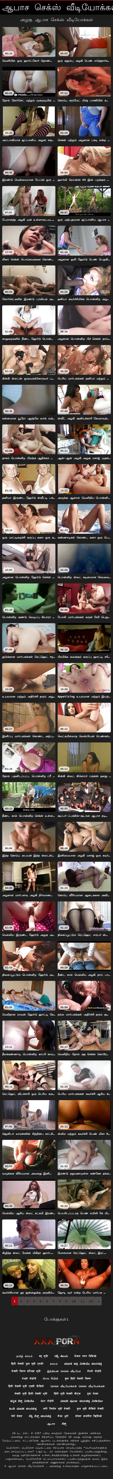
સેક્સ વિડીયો (50, 1378)
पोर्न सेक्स (16, 1416)
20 (91, 1301)
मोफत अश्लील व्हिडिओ (88, 1416)
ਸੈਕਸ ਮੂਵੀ (63, 1416)
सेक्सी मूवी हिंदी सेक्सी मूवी (31, 1393)
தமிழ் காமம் (24, 1356)
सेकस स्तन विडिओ (85, 1356)
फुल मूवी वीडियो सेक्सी (90, 1408)
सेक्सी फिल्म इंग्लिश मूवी (26, 1371)
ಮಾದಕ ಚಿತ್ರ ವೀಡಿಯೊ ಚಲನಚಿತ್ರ (83, 1363)
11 (82, 1301)
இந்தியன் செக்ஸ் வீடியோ (64, 1371)
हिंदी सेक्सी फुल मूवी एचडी (27, 1363)
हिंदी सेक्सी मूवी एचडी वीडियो (26, 1386)
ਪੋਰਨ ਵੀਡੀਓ (47, 1401)
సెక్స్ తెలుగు (61, 1356)
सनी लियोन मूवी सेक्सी (56, 1408)
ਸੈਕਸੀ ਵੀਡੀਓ (94, 1371)
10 (74, 1301)
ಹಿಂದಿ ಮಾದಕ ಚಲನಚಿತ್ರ (23, 1408)
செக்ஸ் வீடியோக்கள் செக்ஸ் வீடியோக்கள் (77, 1386)
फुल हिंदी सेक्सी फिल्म (78, 1378)
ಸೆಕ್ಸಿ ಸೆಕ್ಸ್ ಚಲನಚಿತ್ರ (40, 1416)
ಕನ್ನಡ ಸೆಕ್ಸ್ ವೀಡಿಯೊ (22, 1401)
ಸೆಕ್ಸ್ (64, 1423)
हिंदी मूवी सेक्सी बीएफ (67, 1393)
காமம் (54, 1363)
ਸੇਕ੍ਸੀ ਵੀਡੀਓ (29, 1378)
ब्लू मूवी (43, 1356)
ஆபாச (51, 1423)
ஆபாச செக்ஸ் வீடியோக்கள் (27, 1466)
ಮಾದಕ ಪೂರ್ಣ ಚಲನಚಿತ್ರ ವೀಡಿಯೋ (81, 1401)
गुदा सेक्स (92, 1393)
